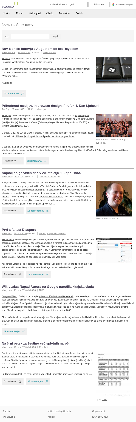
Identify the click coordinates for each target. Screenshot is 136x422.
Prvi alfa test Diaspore (19, 230)
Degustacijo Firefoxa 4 (50, 147)
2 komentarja (34, 161)
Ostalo (79, 13)
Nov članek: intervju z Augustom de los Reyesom (40, 49)
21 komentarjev (12, 331)
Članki (49, 13)
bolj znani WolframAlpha (50, 196)
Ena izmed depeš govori (52, 300)
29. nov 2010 (24, 52)
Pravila (6, 411)
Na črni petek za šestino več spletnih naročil (36, 343)
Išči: (7, 36)
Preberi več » (10, 161)
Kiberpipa (41, 109)
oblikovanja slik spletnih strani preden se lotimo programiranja (45, 136)
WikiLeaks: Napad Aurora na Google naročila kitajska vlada (48, 286)
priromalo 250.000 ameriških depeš (56, 296)
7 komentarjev (11, 93)
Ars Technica (8, 239)
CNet (104, 399)
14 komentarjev (35, 210)
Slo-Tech (6, 58)
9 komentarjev (35, 381)
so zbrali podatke (32, 374)
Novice (6, 13)
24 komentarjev (35, 274)
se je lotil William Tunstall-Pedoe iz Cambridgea (47, 186)
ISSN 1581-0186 (100, 417)
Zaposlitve (64, 13)
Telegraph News (10, 182)
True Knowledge (72, 190)
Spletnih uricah (79, 133)
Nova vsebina (49, 52)
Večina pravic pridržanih (59, 411)
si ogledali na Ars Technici (38, 264)
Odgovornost (98, 411)
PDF (20, 374)
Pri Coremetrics (9, 374)
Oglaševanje (9, 417)
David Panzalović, (35, 133)
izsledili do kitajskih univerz (93, 317)
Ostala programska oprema (52, 233)
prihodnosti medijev (64, 119)
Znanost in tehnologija (49, 176)
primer (5, 196)
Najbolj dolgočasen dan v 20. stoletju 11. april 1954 (41, 173)
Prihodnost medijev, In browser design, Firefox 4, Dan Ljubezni (50, 106)
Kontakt (51, 417)
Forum (19, 13)
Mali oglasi (35, 13)
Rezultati (43, 347)
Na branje (6, 83)
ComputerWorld (9, 296)
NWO (41, 290)
